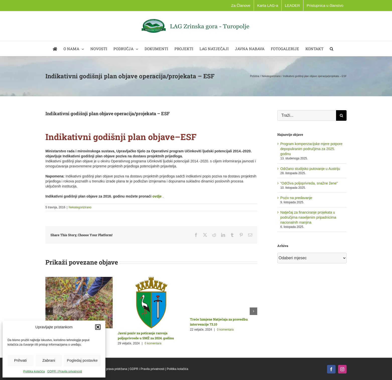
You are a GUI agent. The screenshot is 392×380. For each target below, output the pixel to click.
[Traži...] (306, 115)
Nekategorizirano (80, 207)
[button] (97, 327)
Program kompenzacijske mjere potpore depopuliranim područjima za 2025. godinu (311, 149)
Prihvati (20, 360)
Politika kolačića (34, 371)
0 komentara (153, 343)
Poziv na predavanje (296, 198)
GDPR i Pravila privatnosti (64, 371)
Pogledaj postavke (82, 360)
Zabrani (48, 360)
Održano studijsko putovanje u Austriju (310, 169)
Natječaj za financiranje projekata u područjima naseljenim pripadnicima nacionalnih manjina (308, 217)
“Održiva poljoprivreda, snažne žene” (309, 183)
